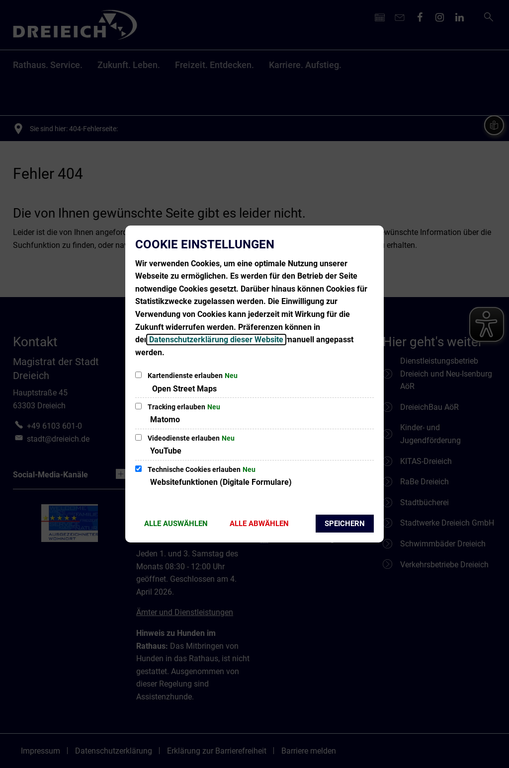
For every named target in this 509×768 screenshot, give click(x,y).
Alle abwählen (259, 523)
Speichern (345, 523)
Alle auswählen (176, 523)
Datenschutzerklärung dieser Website (216, 339)
